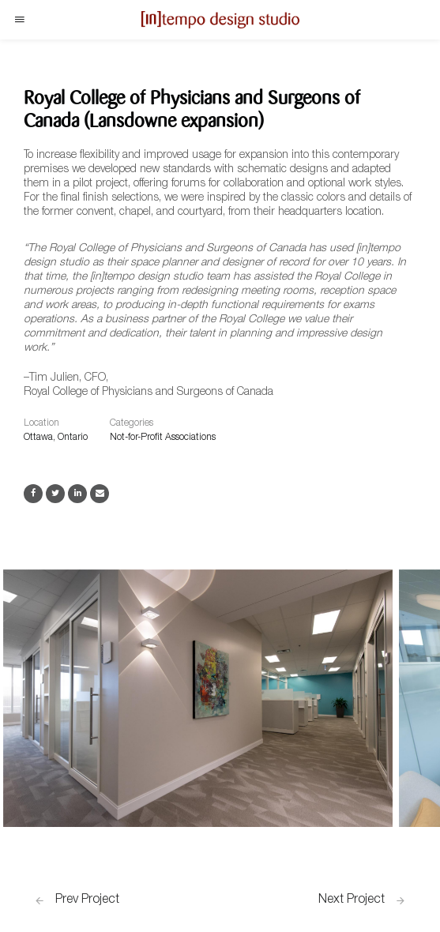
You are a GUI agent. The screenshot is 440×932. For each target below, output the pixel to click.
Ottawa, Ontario (56, 437)
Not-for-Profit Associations (163, 437)
